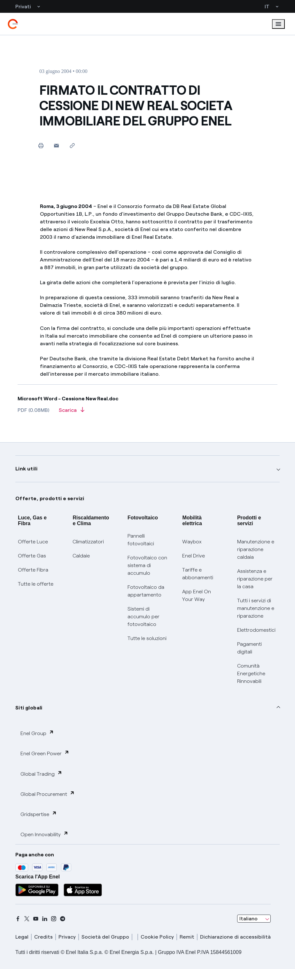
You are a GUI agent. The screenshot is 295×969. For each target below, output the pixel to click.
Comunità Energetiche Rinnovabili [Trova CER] (251, 673)
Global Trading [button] (41, 773)
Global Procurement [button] (47, 793)
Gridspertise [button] (38, 814)
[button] (56, 145)
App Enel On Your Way (196, 595)
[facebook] (17, 918)
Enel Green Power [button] (44, 753)
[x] (26, 918)
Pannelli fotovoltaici (141, 540)
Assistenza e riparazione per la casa (255, 578)
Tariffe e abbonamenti (197, 574)
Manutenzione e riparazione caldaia (255, 549)
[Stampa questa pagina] (41, 145)
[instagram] (53, 918)
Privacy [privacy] (67, 937)
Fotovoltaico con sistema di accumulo (147, 565)
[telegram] (62, 918)
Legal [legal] (21, 937)
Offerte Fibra (33, 570)
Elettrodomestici (256, 630)
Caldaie (81, 556)
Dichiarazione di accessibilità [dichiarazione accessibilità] (235, 937)
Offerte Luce (33, 542)
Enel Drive (193, 556)
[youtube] (35, 918)
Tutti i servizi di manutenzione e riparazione (255, 608)
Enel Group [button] (37, 733)
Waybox (192, 542)
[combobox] (254, 919)
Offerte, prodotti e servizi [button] (49, 498)
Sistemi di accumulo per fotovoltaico (143, 616)
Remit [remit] (187, 937)
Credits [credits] (43, 937)
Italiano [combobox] (248, 919)
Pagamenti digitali (249, 648)
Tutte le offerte (35, 584)
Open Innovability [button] (44, 834)
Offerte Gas (32, 556)
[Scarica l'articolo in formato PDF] (71, 412)
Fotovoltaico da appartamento (146, 591)
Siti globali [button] (29, 708)
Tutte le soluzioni (147, 638)
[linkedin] (44, 918)
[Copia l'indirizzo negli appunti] (72, 145)
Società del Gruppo (105, 937)
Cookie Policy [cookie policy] (157, 937)
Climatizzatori (88, 542)
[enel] (13, 24)
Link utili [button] (26, 469)
